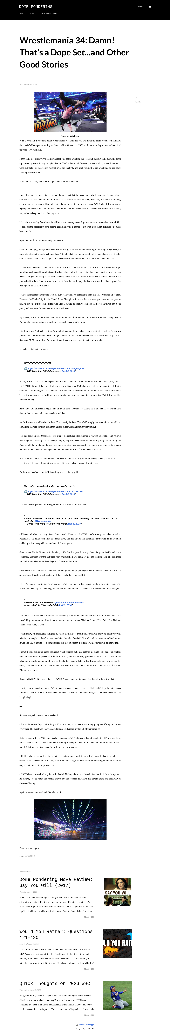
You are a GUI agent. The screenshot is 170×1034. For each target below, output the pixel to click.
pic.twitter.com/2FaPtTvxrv (69, 602)
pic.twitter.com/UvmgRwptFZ (68, 368)
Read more (89, 917)
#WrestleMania (43, 521)
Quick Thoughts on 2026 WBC (55, 983)
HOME (20, 14)
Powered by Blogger (85, 1025)
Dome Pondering (35, 7)
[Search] (140, 7)
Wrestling (137, 102)
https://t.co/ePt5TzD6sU (40, 368)
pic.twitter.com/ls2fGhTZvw (68, 491)
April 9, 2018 (68, 371)
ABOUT (31, 14)
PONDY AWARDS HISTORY (48, 14)
